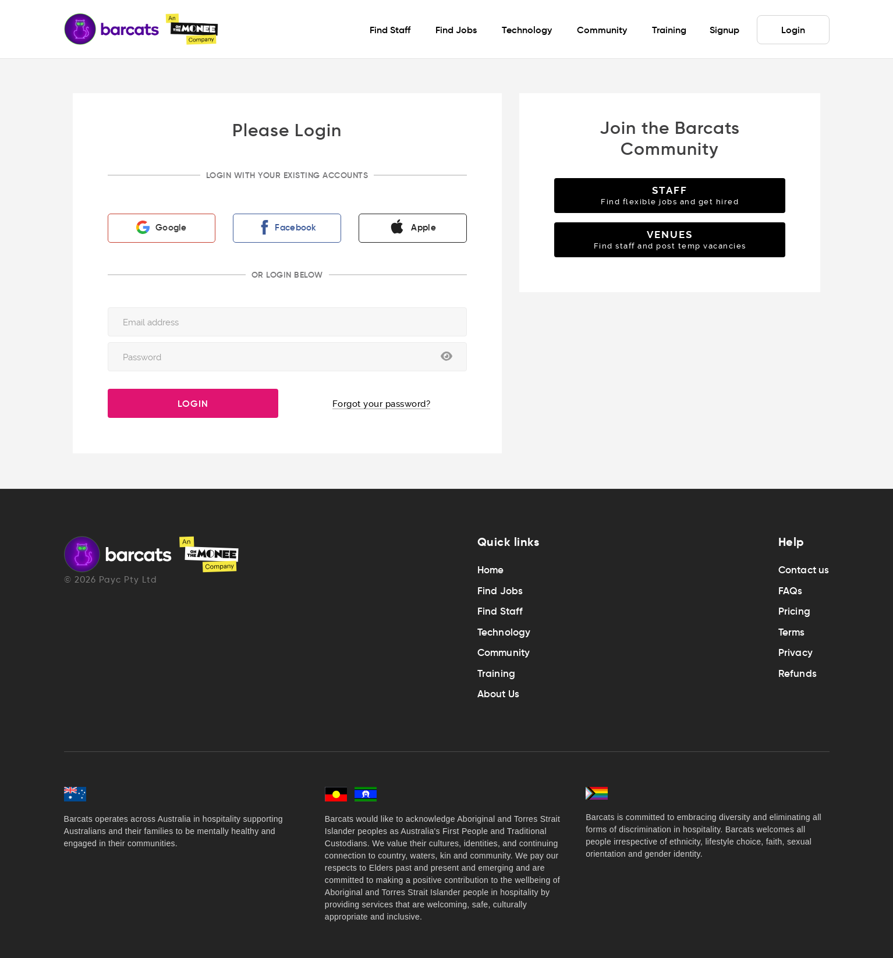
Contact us (804, 570)
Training (496, 674)
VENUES (670, 239)
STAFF (670, 195)
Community (503, 653)
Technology (504, 632)
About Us (498, 694)
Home (490, 570)
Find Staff (500, 611)
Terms (791, 632)
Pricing (794, 611)
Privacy (795, 653)
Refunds (797, 674)
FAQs (790, 591)
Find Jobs (500, 591)
